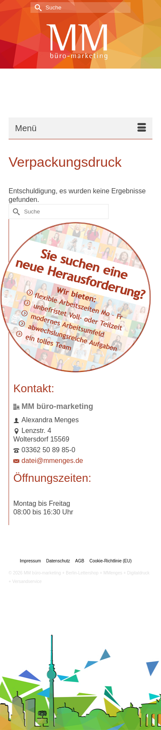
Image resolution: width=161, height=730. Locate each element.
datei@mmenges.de (48, 460)
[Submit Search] (36, 7)
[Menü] (80, 128)
